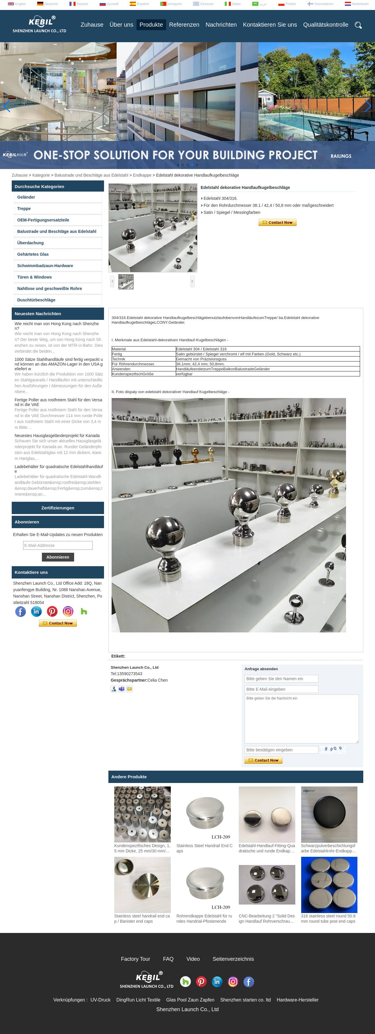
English (20, 4)
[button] (178, 165)
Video (193, 959)
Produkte (151, 24)
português (175, 4)
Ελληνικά (206, 4)
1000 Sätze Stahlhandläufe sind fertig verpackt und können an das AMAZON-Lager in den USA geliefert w (59, 364)
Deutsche (51, 4)
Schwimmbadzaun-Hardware (45, 265)
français (82, 4)
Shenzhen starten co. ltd (245, 999)
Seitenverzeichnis (233, 959)
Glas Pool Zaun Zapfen (190, 999)
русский (112, 4)
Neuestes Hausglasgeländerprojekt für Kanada (57, 435)
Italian (236, 4)
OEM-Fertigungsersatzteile (43, 220)
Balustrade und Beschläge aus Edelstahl (91, 175)
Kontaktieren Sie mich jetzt (58, 623)
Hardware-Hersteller (297, 999)
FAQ (168, 959)
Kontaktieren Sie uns (270, 24)
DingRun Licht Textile (138, 999)
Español (143, 4)
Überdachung (30, 242)
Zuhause (92, 24)
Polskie (291, 4)
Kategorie (41, 175)
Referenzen (184, 24)
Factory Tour (135, 959)
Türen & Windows (34, 277)
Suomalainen (324, 4)
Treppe (24, 208)
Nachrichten (221, 24)
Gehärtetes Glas (33, 254)
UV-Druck (100, 999)
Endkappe (142, 175)
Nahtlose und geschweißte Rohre (49, 288)
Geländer (26, 197)
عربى (263, 4)
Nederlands (360, 4)
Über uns (121, 24)
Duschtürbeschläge (36, 300)
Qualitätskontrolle (326, 24)
